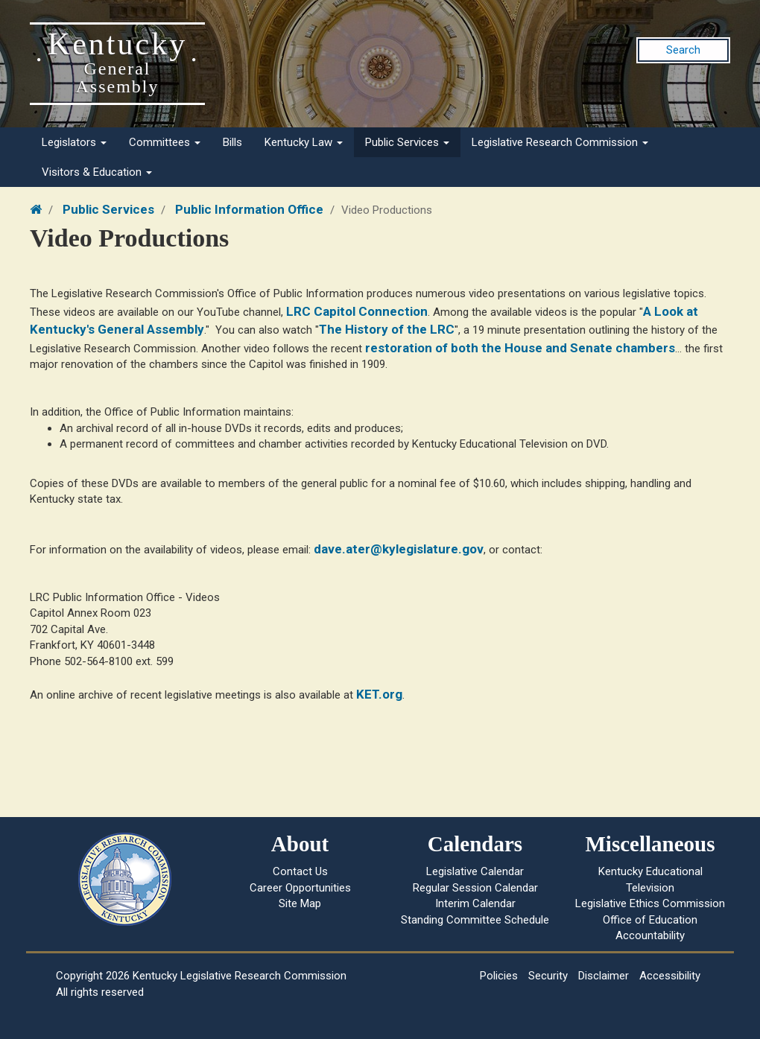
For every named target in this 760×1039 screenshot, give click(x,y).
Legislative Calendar (475, 871)
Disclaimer (603, 975)
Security (548, 975)
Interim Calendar (475, 903)
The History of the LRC (387, 329)
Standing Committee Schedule (475, 920)
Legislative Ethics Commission (650, 903)
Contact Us (300, 871)
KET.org (379, 694)
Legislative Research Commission (560, 142)
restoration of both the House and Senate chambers (520, 347)
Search (683, 50)
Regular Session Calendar (475, 888)
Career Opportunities (300, 888)
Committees (164, 142)
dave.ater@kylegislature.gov (399, 548)
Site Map (300, 903)
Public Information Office (249, 209)
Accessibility (669, 975)
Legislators (74, 142)
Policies (499, 975)
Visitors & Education (97, 172)
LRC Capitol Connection (357, 311)
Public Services (407, 142)
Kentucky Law (304, 142)
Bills (232, 142)
